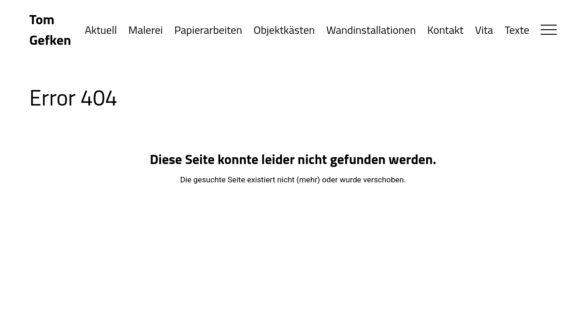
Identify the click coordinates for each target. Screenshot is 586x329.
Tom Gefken (50, 29)
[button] (549, 30)
